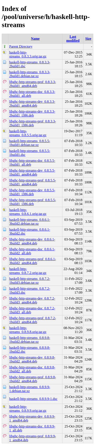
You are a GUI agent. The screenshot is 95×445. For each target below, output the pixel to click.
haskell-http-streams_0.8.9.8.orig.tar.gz (27, 330)
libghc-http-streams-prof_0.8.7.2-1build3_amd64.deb (32, 320)
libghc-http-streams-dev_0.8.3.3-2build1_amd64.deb (32, 103)
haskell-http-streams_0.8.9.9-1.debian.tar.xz (29, 389)
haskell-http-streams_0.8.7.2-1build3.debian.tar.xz (29, 280)
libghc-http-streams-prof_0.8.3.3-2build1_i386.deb (32, 123)
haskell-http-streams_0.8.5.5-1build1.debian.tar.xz (29, 143)
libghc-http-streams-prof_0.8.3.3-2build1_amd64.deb (32, 84)
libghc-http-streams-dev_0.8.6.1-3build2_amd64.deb (32, 241)
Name (35, 38)
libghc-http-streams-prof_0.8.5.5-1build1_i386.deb (32, 202)
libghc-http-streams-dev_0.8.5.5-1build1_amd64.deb (32, 172)
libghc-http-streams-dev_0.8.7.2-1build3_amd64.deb (32, 300)
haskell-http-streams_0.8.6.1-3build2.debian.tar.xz (29, 221)
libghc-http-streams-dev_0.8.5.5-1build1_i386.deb (32, 192)
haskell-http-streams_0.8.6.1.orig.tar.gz (27, 212)
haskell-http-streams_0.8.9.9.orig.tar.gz (27, 408)
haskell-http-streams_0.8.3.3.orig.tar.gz (27, 54)
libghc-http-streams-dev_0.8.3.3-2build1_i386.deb (32, 113)
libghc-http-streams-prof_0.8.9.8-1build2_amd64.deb (32, 379)
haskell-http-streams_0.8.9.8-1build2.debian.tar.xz (29, 340)
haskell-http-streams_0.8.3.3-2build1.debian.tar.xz (29, 74)
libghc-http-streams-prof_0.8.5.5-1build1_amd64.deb (32, 182)
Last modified (72, 38)
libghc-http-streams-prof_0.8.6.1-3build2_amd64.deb (32, 261)
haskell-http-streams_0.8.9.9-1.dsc (33, 399)
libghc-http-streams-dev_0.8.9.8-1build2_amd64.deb (32, 359)
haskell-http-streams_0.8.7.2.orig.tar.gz (27, 271)
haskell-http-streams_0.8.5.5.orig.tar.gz (27, 133)
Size (88, 38)
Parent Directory (20, 46)
